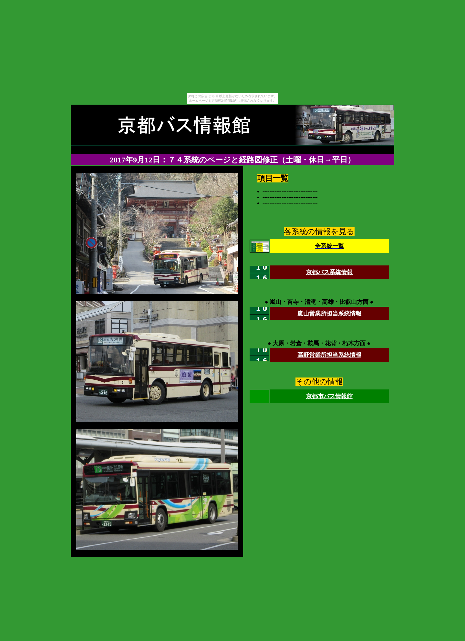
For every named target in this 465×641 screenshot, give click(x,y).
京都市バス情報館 (329, 396)
